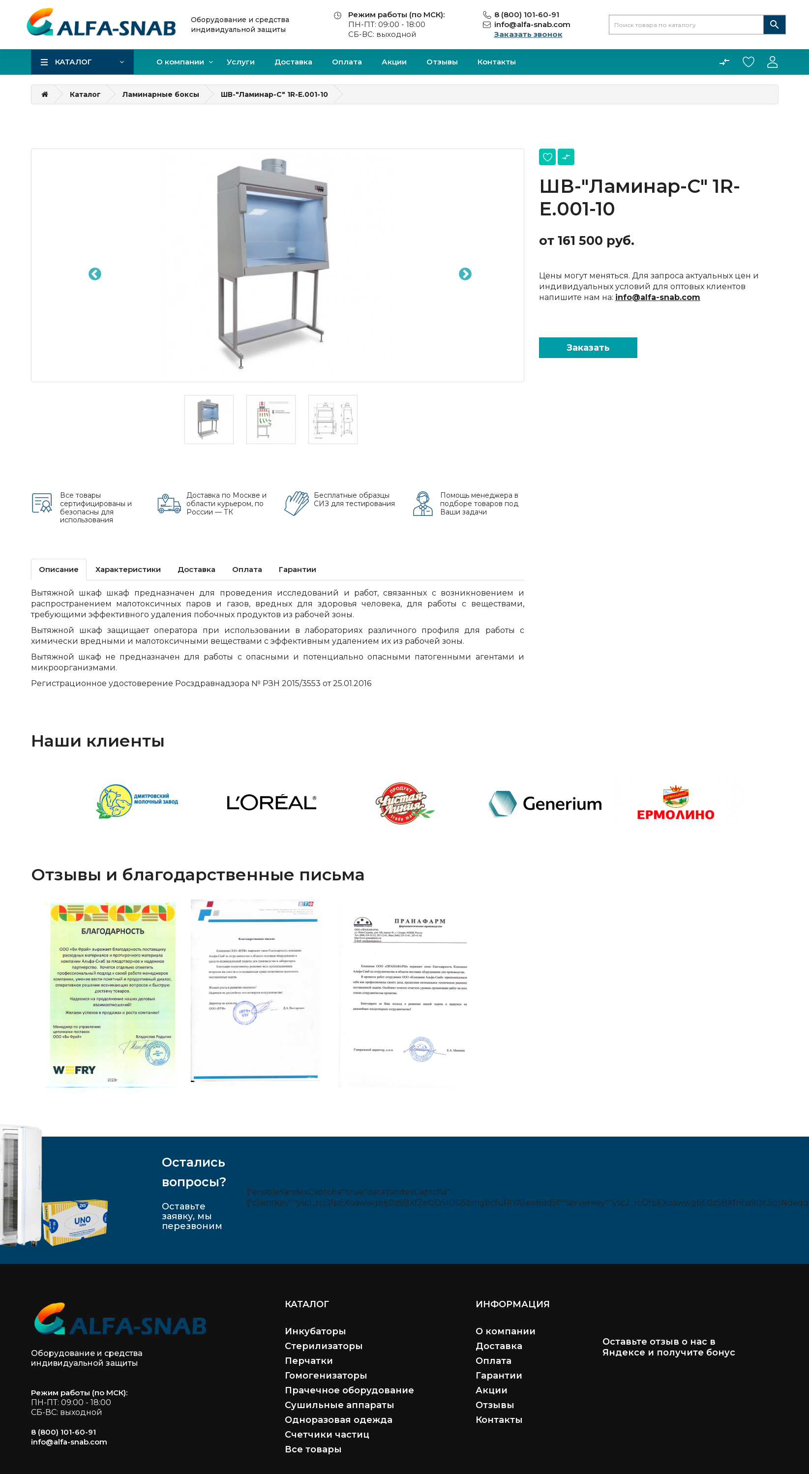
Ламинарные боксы (160, 94)
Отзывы (442, 61)
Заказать (588, 347)
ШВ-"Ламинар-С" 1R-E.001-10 (274, 94)
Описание (59, 569)
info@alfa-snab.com (532, 24)
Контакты (497, 61)
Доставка (293, 61)
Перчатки (309, 1360)
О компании (180, 61)
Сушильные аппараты (339, 1405)
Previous (92, 272)
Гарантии (297, 569)
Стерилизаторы (324, 1346)
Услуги (241, 61)
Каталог (73, 61)
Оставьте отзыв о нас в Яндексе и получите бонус (668, 1347)
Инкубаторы (315, 1331)
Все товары (313, 1449)
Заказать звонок (528, 34)
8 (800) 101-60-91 (526, 14)
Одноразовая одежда (338, 1419)
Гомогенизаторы (326, 1375)
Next (463, 272)
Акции (394, 61)
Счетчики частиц (327, 1434)
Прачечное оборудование (349, 1390)
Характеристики (128, 569)
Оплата (347, 61)
